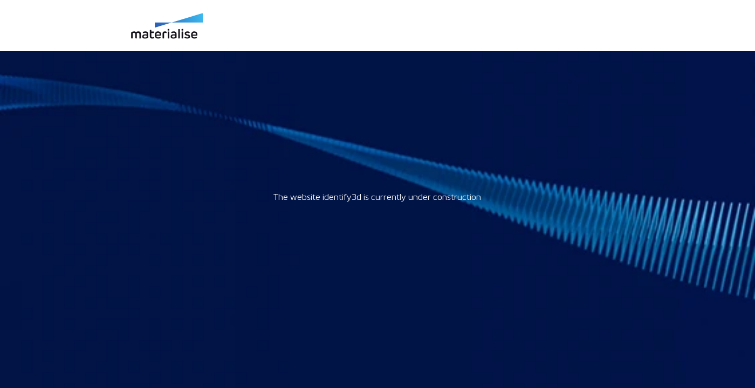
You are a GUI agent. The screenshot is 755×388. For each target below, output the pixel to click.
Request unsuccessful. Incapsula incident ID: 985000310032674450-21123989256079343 (377, 194)
